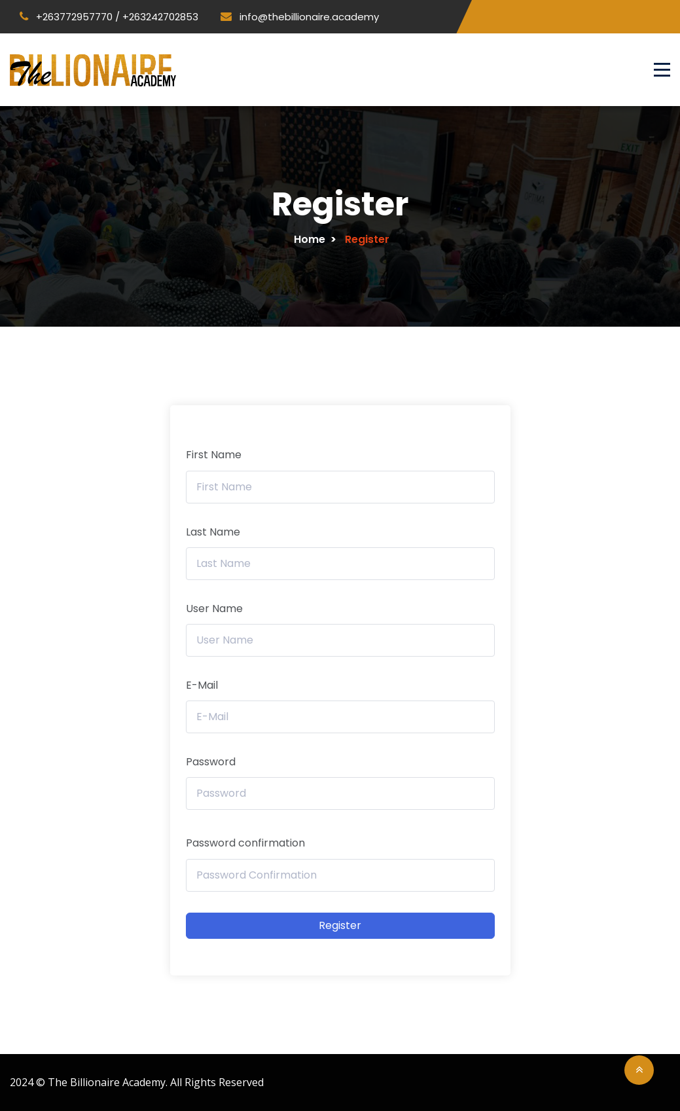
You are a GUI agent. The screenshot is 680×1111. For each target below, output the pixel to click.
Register (340, 925)
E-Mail (202, 685)
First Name (214, 454)
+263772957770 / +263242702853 (109, 17)
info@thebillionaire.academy (300, 17)
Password (211, 761)
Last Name (213, 531)
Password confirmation (245, 842)
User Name (214, 608)
